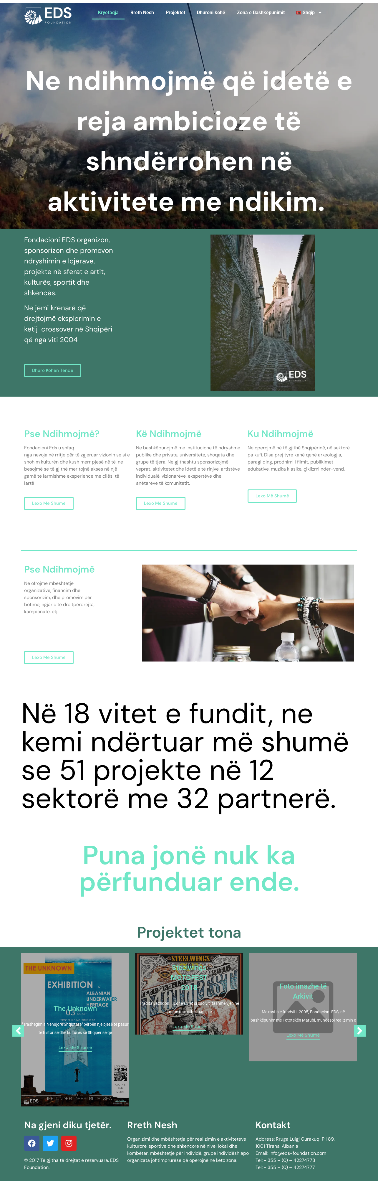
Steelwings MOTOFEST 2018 (189, 978)
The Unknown (75, 1008)
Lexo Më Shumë (75, 1047)
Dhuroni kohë (211, 12)
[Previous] (18, 1031)
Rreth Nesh (142, 12)
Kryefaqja (108, 12)
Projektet (175, 12)
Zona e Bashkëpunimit (261, 12)
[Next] (360, 1031)
